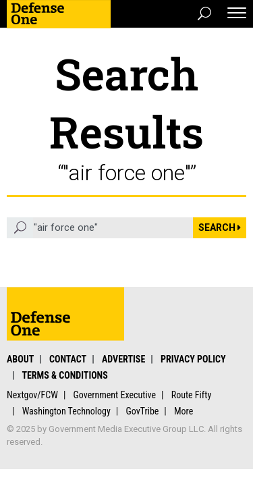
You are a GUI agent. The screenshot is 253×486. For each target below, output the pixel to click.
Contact (67, 359)
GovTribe (142, 411)
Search (219, 227)
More (183, 411)
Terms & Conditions (64, 375)
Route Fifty (191, 394)
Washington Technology (66, 411)
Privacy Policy (193, 359)
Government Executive (115, 394)
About (20, 359)
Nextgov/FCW (32, 394)
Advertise (123, 359)
